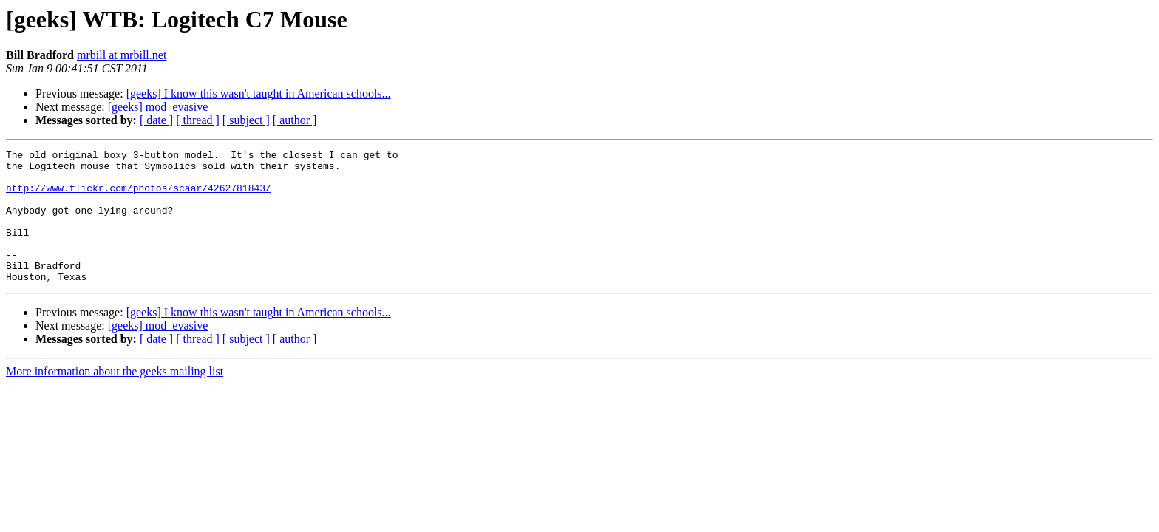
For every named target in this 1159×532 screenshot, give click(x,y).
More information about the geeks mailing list (114, 398)
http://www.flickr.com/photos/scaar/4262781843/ (138, 196)
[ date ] (156, 120)
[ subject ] (246, 120)
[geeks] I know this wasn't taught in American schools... (258, 93)
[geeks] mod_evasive (158, 106)
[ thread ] (198, 120)
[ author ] (295, 120)
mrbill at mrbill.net (121, 55)
